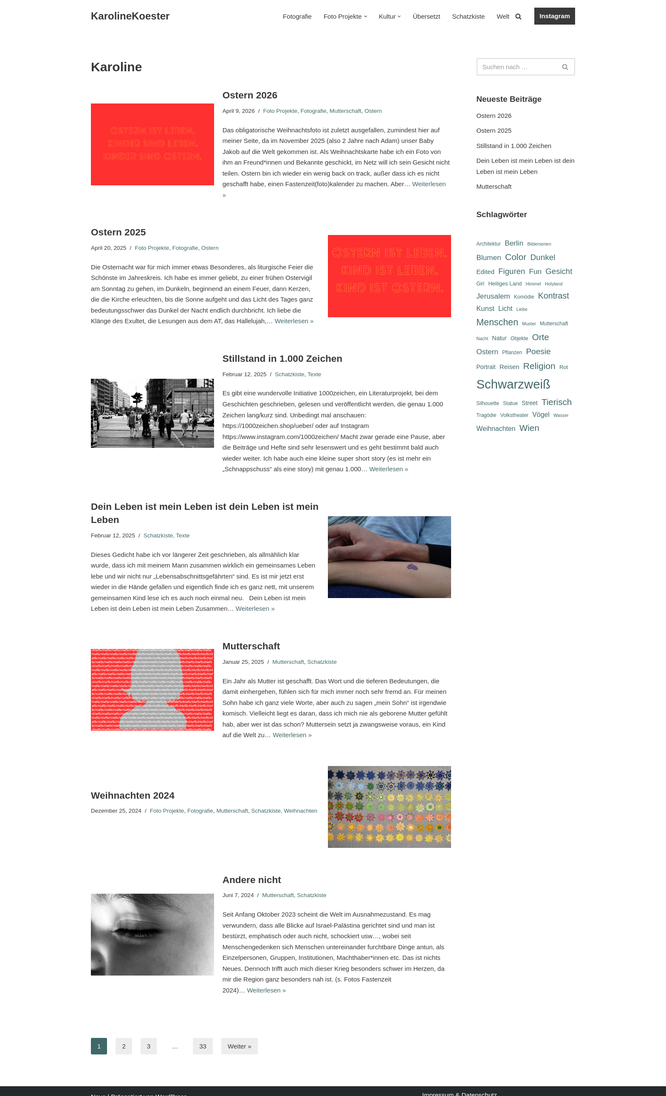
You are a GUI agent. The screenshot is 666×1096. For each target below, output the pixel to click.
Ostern (372, 110)
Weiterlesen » (431, 183)
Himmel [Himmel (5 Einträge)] (533, 284)
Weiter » (239, 1034)
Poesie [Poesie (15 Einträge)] (538, 351)
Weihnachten (300, 799)
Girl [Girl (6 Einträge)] (481, 284)
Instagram (554, 16)
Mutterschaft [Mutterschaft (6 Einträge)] (554, 324)
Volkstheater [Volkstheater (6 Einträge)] (514, 416)
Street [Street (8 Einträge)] (529, 403)
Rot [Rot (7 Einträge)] (563, 367)
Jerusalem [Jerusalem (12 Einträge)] (493, 296)
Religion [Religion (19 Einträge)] (539, 366)
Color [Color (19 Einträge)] (515, 257)
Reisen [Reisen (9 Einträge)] (509, 367)
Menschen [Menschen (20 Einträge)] (498, 323)
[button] (365, 16)
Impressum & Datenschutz (459, 1084)
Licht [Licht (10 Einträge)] (505, 308)
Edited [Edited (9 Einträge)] (486, 271)
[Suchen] (518, 16)
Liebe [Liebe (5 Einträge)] (522, 309)
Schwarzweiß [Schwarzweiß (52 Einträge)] (513, 384)
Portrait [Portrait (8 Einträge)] (486, 367)
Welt (503, 16)
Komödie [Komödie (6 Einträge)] (524, 297)
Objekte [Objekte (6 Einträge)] (519, 339)
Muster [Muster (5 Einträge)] (529, 324)
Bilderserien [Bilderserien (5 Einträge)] (539, 243)
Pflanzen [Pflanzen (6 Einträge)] (512, 353)
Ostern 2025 (118, 221)
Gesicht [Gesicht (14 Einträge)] (558, 271)
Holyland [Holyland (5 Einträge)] (553, 284)
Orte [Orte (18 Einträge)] (540, 338)
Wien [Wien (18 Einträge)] (529, 429)
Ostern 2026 (250, 95)
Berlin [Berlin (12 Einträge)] (514, 243)
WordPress (171, 1085)
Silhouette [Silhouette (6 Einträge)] (488, 404)
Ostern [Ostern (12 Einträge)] (488, 352)
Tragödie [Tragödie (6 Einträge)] (487, 416)
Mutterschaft (345, 110)
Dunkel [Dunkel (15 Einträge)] (542, 257)
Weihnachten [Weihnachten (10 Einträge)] (496, 429)
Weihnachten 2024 (132, 784)
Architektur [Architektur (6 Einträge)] (489, 244)
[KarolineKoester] (130, 16)
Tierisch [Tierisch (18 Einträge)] (557, 403)
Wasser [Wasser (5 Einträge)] (561, 416)
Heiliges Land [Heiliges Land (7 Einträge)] (505, 284)
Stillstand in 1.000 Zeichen (282, 347)
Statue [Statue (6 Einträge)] (510, 404)
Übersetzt (426, 16)
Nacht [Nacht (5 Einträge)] (482, 339)
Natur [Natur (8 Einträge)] (499, 339)
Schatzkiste (468, 16)
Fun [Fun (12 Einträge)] (535, 271)
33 (202, 1034)
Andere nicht (252, 868)
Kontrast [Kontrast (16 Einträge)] (553, 295)
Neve (98, 1085)
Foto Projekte (280, 110)
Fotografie (298, 16)
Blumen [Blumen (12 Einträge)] (489, 257)
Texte (314, 363)
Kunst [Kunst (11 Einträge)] (485, 309)
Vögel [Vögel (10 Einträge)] (540, 415)
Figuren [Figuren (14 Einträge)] (511, 271)
